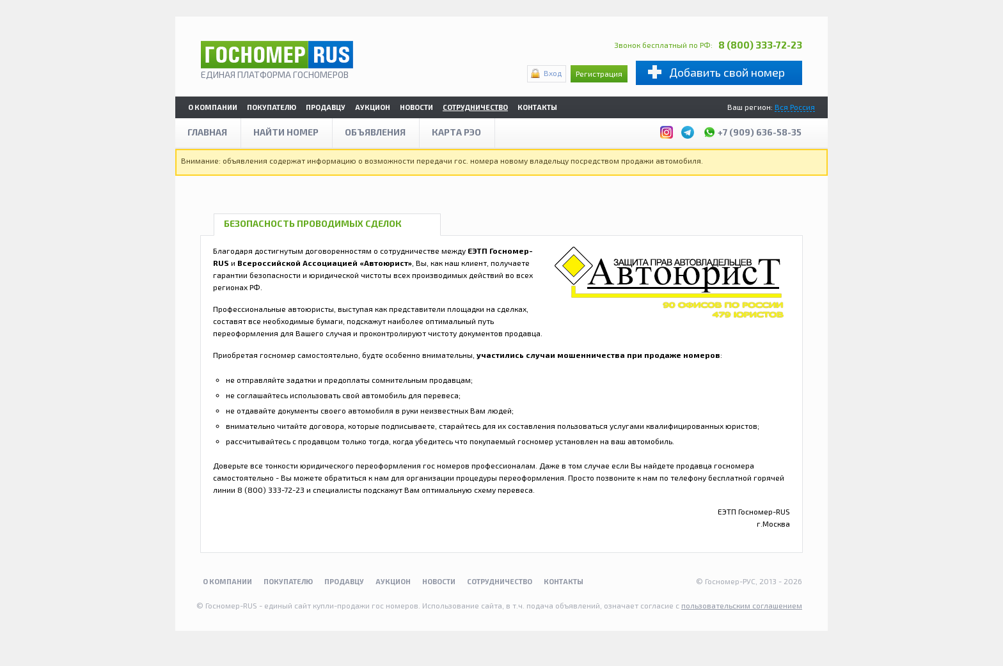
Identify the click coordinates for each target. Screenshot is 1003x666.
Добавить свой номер (727, 72)
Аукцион (372, 107)
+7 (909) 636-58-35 (752, 130)
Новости (416, 107)
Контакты (537, 107)
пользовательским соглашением (741, 605)
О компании (212, 107)
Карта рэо (456, 132)
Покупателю (271, 107)
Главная (207, 132)
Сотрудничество (475, 107)
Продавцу (325, 107)
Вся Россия (795, 106)
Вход (553, 72)
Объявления (375, 132)
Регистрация (599, 73)
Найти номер (286, 132)
